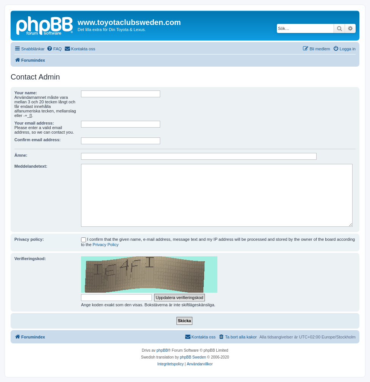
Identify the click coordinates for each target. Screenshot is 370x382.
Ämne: (20, 155)
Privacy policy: (29, 239)
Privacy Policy (106, 244)
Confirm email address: (37, 139)
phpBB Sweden (193, 357)
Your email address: (34, 123)
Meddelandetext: (30, 166)
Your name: (25, 92)
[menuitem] (54, 48)
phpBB (162, 350)
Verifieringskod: (30, 258)
